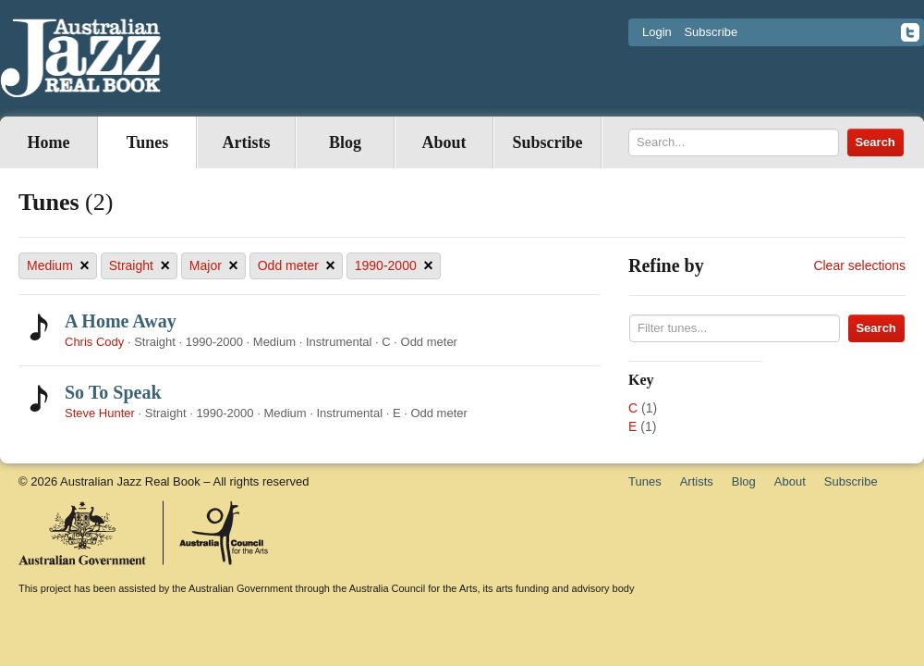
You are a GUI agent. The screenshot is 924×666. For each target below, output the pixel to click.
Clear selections (859, 265)
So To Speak (113, 392)
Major (213, 266)
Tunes (147, 142)
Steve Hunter (100, 413)
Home (49, 142)
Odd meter (296, 266)
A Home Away (120, 321)
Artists (247, 142)
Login (657, 32)
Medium (58, 266)
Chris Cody (94, 342)
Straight (139, 266)
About (443, 142)
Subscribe (710, 32)
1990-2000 (394, 266)
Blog (345, 142)
